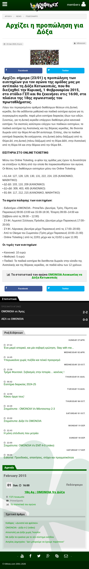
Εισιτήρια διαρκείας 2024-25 (20, 384)
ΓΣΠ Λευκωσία (16, 497)
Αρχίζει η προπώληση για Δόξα (44, 29)
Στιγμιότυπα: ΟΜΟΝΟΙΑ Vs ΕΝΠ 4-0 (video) (29, 445)
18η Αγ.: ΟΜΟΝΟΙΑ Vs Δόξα (44, 492)
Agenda (9, 467)
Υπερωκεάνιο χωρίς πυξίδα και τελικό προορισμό (32, 360)
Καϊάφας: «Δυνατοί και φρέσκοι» (22, 523)
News (18, 16)
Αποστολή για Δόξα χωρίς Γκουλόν (23, 532)
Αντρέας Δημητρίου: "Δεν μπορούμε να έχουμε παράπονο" (35, 541)
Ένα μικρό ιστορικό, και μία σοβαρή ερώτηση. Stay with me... (39, 347)
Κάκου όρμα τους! (14, 396)
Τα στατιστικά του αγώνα (23, 504)
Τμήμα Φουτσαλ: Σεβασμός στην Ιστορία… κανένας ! (34, 372)
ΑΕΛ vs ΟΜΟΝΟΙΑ (12, 319)
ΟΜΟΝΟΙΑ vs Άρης (13, 311)
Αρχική (8, 16)
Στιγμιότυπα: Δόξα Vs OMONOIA (22, 421)
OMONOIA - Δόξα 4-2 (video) (20, 527)
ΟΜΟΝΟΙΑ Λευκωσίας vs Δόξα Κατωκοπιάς (57, 276)
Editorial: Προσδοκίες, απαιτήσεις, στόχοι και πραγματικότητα (39, 457)
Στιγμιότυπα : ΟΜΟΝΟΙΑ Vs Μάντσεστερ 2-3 (29, 408)
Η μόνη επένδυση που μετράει (21, 433)
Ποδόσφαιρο (32, 16)
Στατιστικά (9, 299)
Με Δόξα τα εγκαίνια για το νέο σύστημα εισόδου (30, 537)
